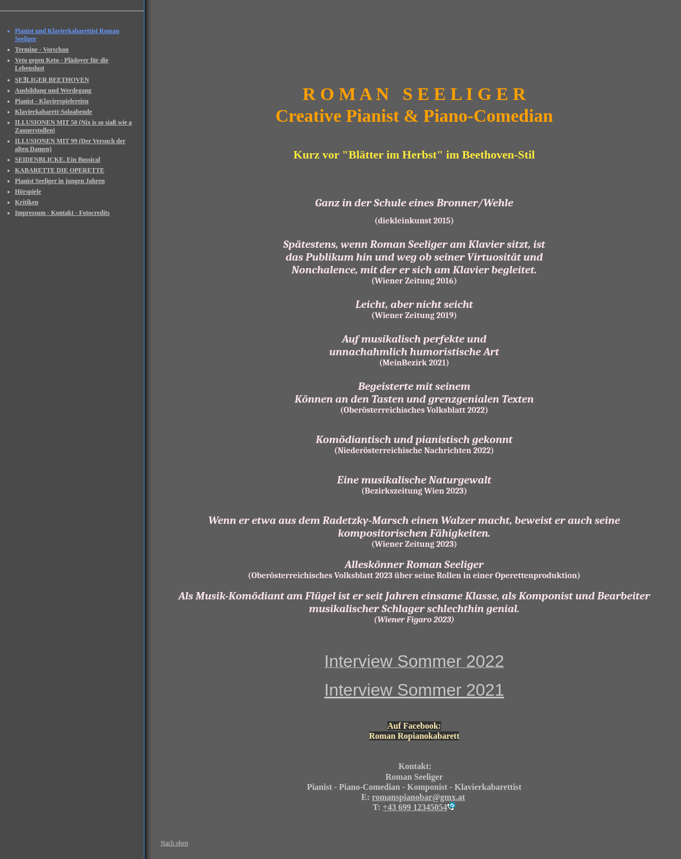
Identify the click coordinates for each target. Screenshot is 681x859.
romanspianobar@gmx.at (418, 797)
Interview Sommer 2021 (414, 689)
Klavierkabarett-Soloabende (53, 111)
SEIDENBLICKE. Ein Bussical (57, 159)
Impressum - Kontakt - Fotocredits (62, 212)
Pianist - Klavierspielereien (51, 101)
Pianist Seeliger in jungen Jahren (60, 181)
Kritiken (26, 202)
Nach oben (174, 843)
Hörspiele (28, 191)
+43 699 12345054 (415, 807)
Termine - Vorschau (42, 49)
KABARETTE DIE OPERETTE (59, 170)
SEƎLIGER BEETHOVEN (52, 80)
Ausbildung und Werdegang (53, 90)
